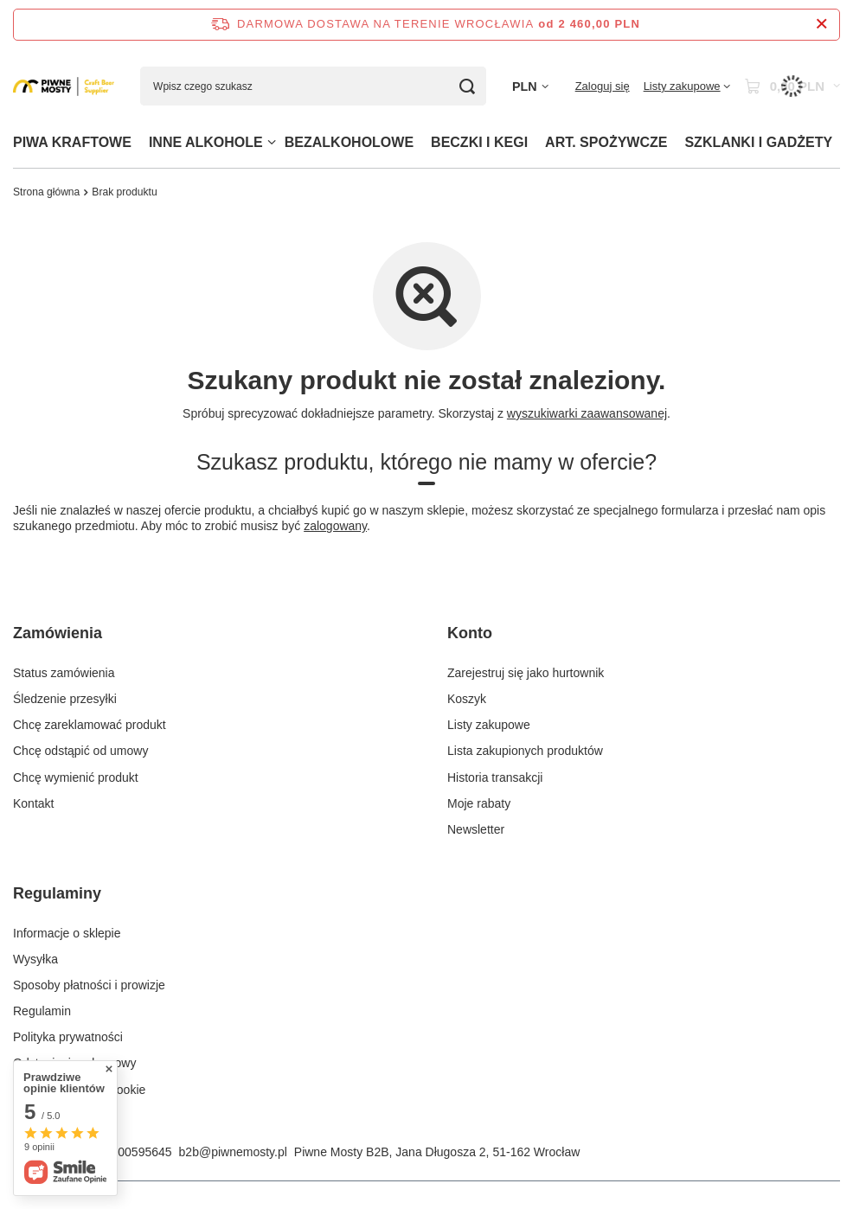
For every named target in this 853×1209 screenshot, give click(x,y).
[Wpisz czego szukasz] (313, 86)
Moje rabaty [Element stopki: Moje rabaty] (478, 803)
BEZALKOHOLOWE (349, 142)
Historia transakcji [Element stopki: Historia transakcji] (494, 777)
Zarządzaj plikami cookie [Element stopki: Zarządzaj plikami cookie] (79, 1090)
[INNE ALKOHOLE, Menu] (271, 142)
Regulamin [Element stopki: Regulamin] (42, 1011)
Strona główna (46, 192)
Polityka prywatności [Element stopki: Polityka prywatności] (68, 1037)
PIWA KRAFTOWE (72, 142)
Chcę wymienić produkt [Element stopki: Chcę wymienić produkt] (75, 777)
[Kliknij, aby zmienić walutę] (530, 87)
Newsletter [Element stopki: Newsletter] (475, 829)
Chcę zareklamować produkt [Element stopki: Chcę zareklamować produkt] (89, 725)
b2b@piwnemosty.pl (233, 1152)
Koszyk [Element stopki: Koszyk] (466, 699)
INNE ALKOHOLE (206, 142)
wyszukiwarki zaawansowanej (587, 413)
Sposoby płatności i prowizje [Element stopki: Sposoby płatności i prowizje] (89, 985)
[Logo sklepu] (63, 86)
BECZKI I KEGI (479, 142)
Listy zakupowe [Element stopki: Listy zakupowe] (488, 725)
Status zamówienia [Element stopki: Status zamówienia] (64, 673)
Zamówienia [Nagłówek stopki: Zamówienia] (57, 633)
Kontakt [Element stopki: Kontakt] (33, 803)
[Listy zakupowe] (687, 86)
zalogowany (335, 527)
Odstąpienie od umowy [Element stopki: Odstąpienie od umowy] (74, 1063)
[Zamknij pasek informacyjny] (821, 25)
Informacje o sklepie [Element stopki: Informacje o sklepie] (67, 933)
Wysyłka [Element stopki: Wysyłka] (35, 959)
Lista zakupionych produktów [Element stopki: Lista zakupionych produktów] (525, 751)
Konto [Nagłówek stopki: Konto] (469, 633)
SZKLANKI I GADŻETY (758, 142)
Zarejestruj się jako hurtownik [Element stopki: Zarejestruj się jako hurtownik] (525, 673)
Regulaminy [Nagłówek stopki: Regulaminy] (57, 893)
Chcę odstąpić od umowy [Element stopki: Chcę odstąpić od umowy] (80, 751)
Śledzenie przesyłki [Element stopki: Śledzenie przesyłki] (65, 699)
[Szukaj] (466, 86)
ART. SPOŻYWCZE (606, 142)
